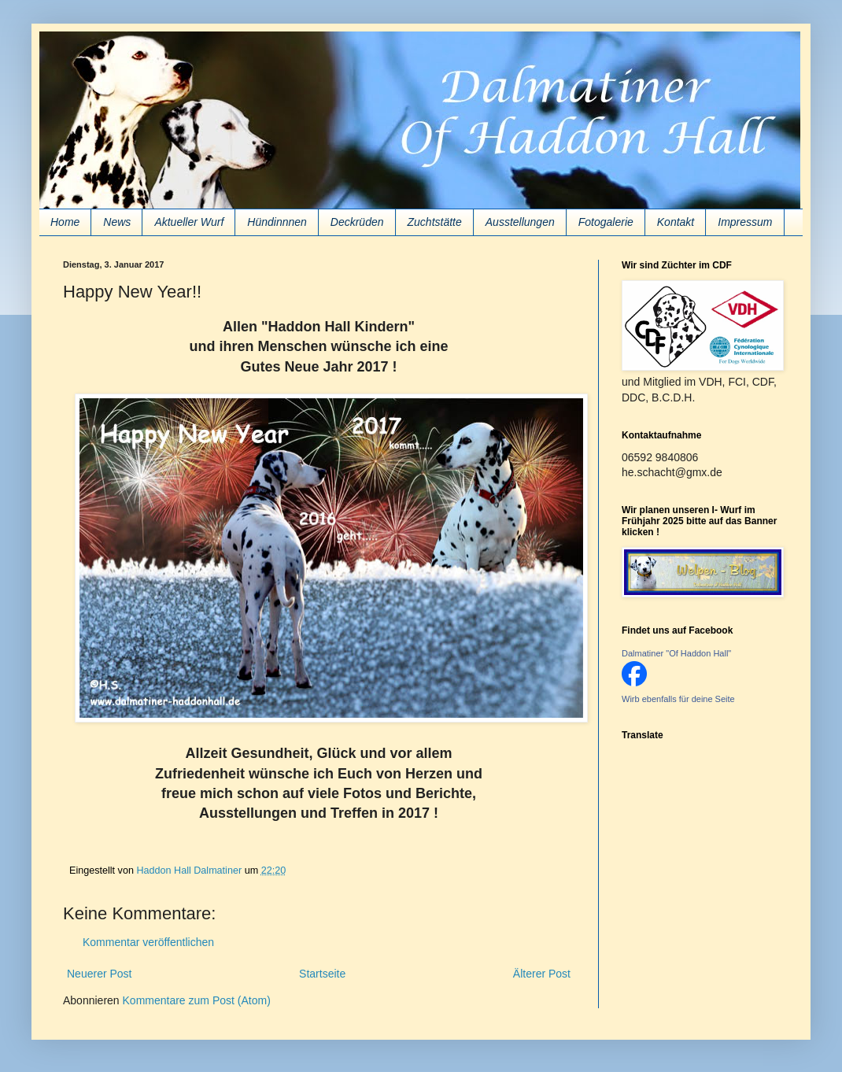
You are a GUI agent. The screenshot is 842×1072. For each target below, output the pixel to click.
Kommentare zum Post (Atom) (197, 1000)
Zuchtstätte (435, 222)
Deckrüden (357, 222)
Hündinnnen (277, 222)
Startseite (322, 973)
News (117, 222)
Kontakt (675, 222)
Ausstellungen (520, 222)
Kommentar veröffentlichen (148, 942)
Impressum (745, 222)
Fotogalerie (605, 222)
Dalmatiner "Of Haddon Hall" (676, 653)
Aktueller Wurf (188, 222)
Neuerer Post (99, 973)
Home (64, 222)
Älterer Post (542, 973)
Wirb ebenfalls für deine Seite (678, 699)
